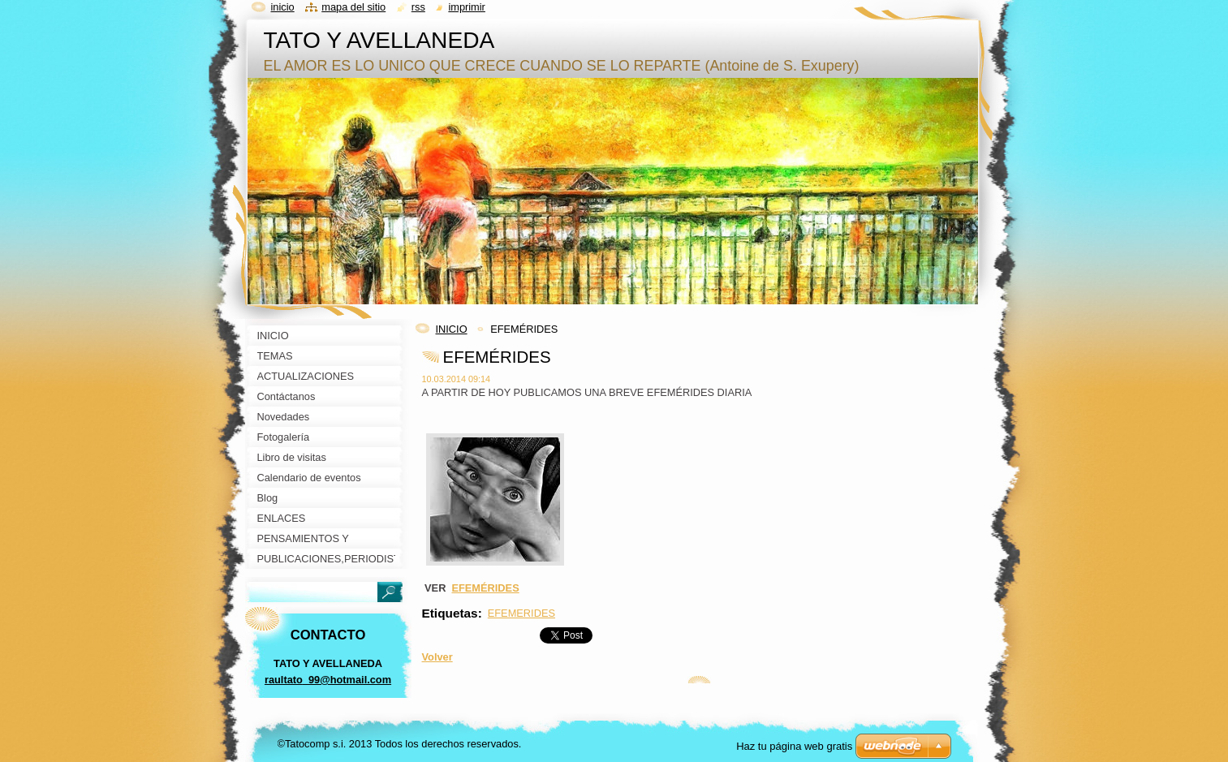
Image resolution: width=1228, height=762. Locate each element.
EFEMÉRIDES (485, 588)
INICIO (452, 329)
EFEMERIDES (521, 613)
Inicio (283, 7)
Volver (437, 657)
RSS (418, 7)
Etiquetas (450, 613)
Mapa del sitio (353, 7)
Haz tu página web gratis (794, 746)
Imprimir (466, 7)
